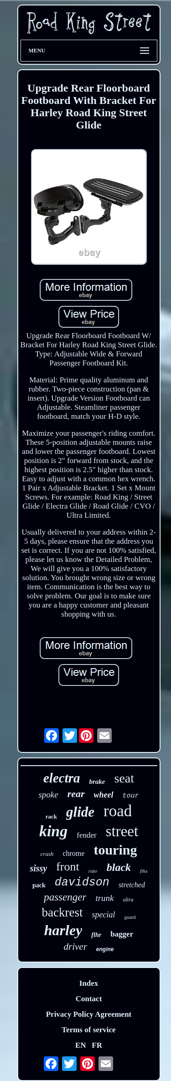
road (118, 811)
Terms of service (88, 1029)
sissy (38, 868)
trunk (104, 898)
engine (105, 949)
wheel (104, 794)
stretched (132, 885)
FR (97, 1045)
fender (86, 835)
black (119, 867)
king (53, 831)
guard (129, 917)
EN (80, 1045)
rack (51, 816)
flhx (144, 871)
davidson (82, 882)
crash (47, 853)
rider (93, 871)
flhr (96, 935)
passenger (65, 897)
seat (124, 778)
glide (80, 812)
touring (115, 849)
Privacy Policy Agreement (89, 1014)
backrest (62, 912)
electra (61, 778)
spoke (48, 794)
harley (63, 930)
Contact (89, 998)
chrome (73, 853)
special (103, 914)
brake (97, 781)
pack (39, 885)
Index (88, 983)
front (67, 866)
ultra (128, 899)
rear (76, 793)
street (122, 831)
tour (131, 796)
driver (75, 946)
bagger (121, 934)
